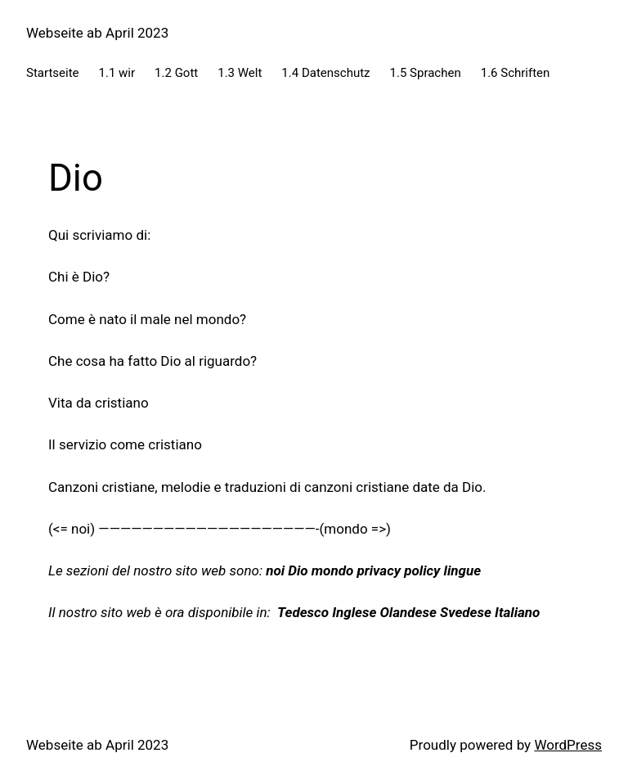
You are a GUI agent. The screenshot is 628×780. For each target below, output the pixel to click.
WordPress (568, 745)
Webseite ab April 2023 (97, 33)
